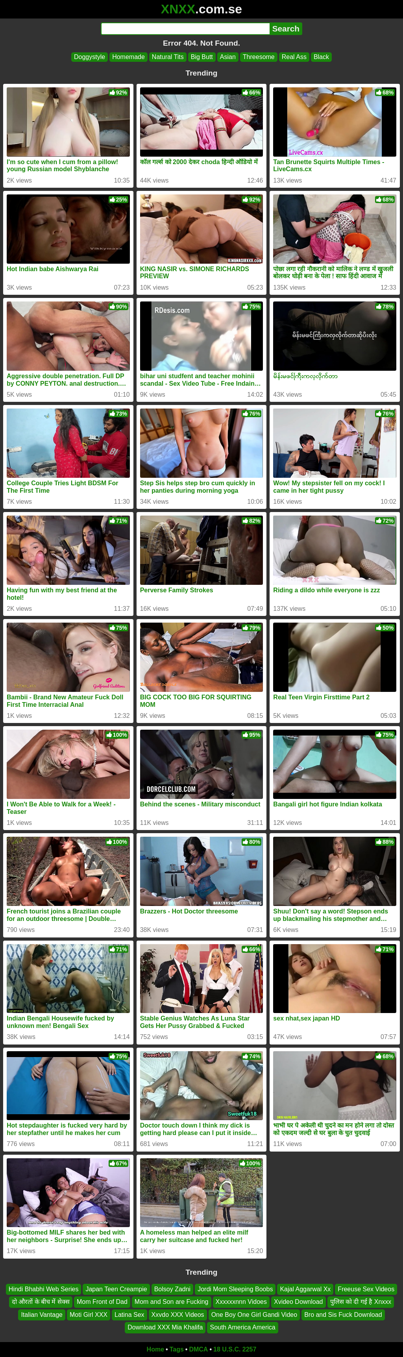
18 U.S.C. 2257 (234, 1349)
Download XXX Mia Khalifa (165, 1327)
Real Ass (294, 57)
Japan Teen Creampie (116, 1289)
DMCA (198, 1349)
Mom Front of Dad (102, 1301)
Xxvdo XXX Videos (178, 1314)
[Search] (185, 28)
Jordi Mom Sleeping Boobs (235, 1289)
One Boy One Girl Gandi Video (254, 1314)
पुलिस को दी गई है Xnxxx (361, 1301)
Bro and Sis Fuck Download (343, 1314)
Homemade (128, 57)
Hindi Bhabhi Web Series (44, 1289)
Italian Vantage (42, 1314)
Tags (177, 1349)
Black (321, 57)
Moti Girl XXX (88, 1314)
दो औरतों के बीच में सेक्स (41, 1301)
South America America (242, 1327)
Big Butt (202, 57)
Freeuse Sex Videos (366, 1289)
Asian (228, 57)
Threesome (259, 57)
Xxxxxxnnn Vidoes (241, 1301)
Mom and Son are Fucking (172, 1301)
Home (155, 1349)
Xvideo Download (298, 1301)
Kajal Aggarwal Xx (305, 1289)
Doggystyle (89, 57)
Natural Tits (168, 57)
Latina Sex (129, 1314)
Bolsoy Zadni (172, 1289)
